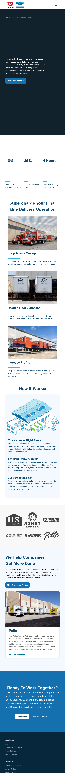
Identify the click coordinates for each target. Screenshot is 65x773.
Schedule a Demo (16, 81)
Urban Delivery (10, 751)
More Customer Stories (17, 585)
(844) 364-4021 (43, 716)
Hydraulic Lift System (13, 766)
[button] (56, 5)
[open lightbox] (18, 654)
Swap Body (9, 744)
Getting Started (11, 754)
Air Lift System (10, 769)
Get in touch (22, 716)
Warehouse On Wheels (13, 748)
